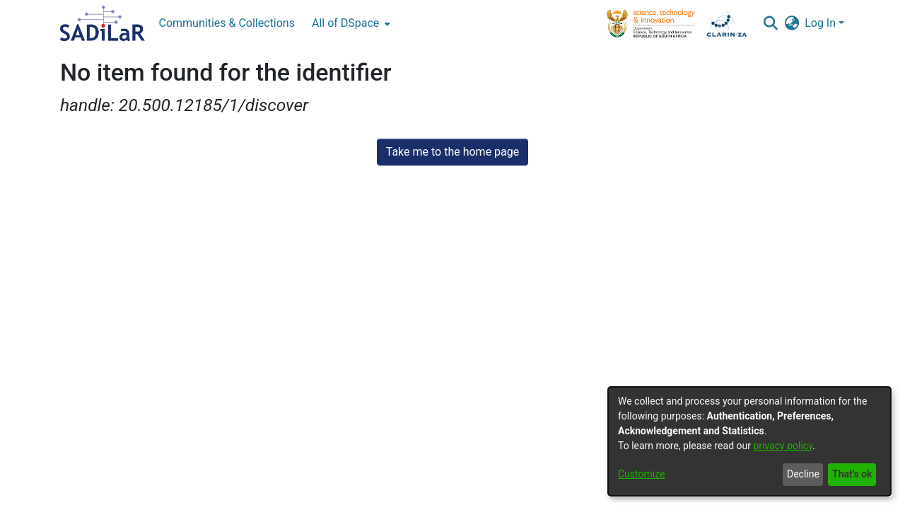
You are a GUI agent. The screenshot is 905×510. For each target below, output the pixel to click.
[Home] (102, 23)
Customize (641, 474)
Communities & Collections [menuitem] (227, 23)
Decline (803, 474)
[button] (770, 23)
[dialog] (749, 441)
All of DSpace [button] (345, 23)
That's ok (852, 474)
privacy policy (782, 445)
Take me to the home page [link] (453, 151)
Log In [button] (822, 23)
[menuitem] (349, 23)
